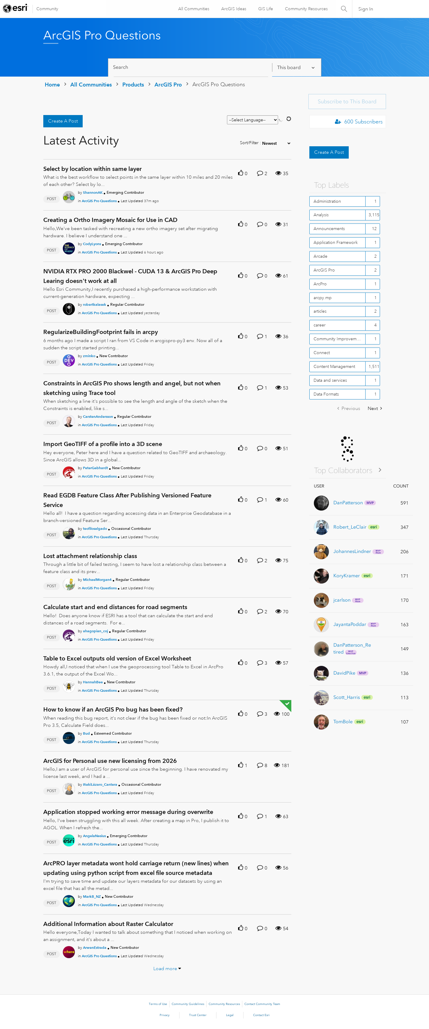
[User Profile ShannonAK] (69, 196)
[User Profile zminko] (69, 359)
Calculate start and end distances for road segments (115, 607)
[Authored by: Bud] (86, 733)
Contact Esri (261, 1015)
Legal (230, 1015)
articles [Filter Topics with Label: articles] (320, 311)
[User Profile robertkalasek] (69, 308)
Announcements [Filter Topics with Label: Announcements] (329, 228)
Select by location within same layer (92, 168)
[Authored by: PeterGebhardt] (95, 468)
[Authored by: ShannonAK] (93, 192)
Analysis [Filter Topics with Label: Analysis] (321, 214)
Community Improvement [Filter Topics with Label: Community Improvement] (338, 338)
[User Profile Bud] (69, 737)
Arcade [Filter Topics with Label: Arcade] (320, 256)
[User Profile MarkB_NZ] (69, 900)
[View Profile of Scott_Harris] (346, 697)
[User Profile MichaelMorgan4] (69, 583)
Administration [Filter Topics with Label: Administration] (327, 201)
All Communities (193, 8)
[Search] (191, 67)
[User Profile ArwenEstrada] (69, 951)
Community (47, 8)
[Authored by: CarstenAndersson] (98, 416)
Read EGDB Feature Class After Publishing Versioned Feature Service (127, 500)
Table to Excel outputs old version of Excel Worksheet (117, 658)
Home (52, 84)
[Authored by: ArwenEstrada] (94, 947)
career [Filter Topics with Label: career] (320, 325)
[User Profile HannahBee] (69, 685)
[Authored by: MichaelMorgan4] (97, 579)
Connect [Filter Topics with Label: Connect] (322, 352)
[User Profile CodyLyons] (69, 247)
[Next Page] (375, 408)
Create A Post (63, 121)
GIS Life (265, 8)
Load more (165, 969)
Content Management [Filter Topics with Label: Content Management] (334, 366)
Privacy (165, 1015)
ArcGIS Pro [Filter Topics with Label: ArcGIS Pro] (324, 270)
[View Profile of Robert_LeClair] (349, 527)
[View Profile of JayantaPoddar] (349, 624)
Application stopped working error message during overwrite (128, 811)
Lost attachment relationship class (90, 556)
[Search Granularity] (296, 67)
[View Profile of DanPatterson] (348, 502)
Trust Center (198, 1015)
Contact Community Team (262, 1004)
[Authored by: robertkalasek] (94, 304)
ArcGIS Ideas (233, 8)
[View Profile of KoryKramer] (346, 575)
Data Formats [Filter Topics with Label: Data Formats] (326, 394)
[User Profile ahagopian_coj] (69, 634)
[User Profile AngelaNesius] (69, 839)
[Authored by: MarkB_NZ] (92, 896)
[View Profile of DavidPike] (344, 673)
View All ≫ (347, 469)
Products (133, 84)
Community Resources (305, 8)
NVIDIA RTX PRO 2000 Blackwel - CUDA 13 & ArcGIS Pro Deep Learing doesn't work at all (130, 276)
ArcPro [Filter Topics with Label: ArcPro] (320, 284)
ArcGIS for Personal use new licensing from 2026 (110, 760)
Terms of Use (158, 1004)
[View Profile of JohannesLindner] (352, 551)
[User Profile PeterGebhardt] (69, 471)
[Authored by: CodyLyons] (92, 243)
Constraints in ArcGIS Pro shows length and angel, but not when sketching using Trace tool (132, 388)
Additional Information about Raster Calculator (108, 923)
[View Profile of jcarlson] (342, 600)
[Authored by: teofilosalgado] (95, 528)
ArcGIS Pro (168, 84)
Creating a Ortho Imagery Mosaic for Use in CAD (110, 219)
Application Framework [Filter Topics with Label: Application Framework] (336, 242)
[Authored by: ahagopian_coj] (95, 631)
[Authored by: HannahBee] (93, 682)
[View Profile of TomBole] (343, 721)
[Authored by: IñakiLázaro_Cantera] (100, 784)
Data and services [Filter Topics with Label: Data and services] (330, 380)
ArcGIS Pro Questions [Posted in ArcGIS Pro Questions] (99, 201)
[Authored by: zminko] (89, 356)
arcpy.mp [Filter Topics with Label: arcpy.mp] (323, 297)
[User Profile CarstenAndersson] (69, 420)
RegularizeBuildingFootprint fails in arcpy (100, 331)
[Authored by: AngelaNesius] (94, 835)
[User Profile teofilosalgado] (69, 532)
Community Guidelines (188, 1004)
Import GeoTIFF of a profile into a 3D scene (102, 444)
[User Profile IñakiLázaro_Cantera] (69, 788)
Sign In (365, 9)
